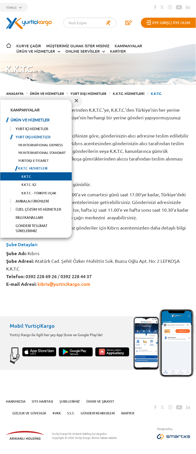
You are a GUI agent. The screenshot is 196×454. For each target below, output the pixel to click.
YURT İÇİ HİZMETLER (32, 128)
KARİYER (118, 51)
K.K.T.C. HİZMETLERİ (32, 168)
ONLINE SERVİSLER (82, 51)
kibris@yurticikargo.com (63, 284)
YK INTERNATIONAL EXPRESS (40, 145)
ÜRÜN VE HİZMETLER (35, 51)
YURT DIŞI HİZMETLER (33, 136)
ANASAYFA (14, 93)
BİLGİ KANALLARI (29, 217)
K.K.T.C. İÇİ (28, 184)
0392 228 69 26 (41, 276)
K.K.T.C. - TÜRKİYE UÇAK (38, 193)
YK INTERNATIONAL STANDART (42, 152)
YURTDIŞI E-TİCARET (33, 160)
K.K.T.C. (26, 176)
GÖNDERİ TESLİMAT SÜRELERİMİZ (31, 228)
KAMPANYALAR (128, 45)
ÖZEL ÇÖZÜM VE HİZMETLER (38, 209)
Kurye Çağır (28, 45)
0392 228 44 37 (76, 276)
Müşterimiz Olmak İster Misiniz (77, 45)
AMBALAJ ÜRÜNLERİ (32, 201)
